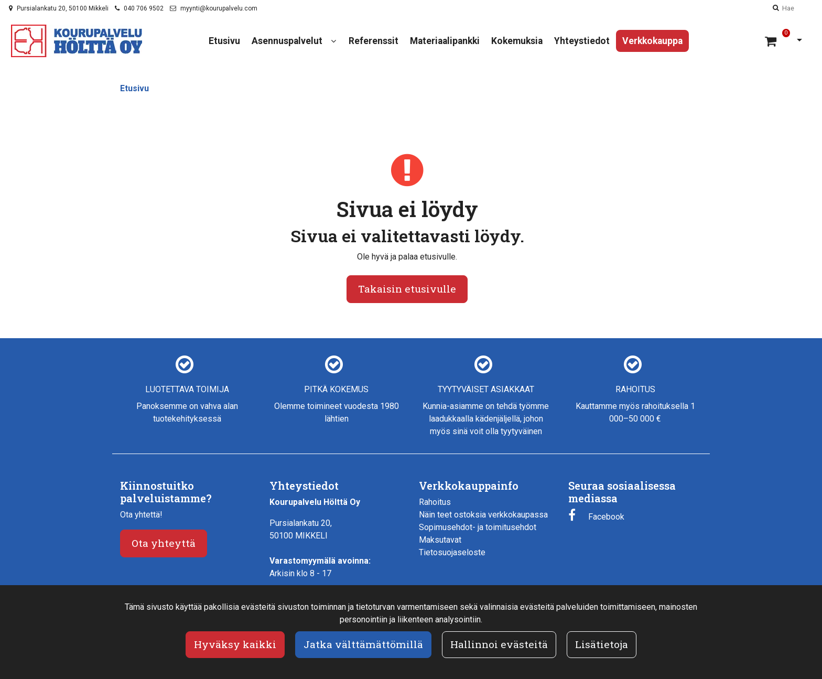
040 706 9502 (144, 8)
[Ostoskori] (772, 40)
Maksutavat (440, 540)
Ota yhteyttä (164, 542)
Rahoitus (435, 502)
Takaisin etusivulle (407, 288)
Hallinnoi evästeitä (499, 644)
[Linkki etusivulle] (76, 41)
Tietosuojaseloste (452, 552)
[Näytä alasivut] (333, 41)
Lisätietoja (601, 644)
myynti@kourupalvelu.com (218, 8)
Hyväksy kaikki (235, 644)
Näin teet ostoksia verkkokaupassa (483, 515)
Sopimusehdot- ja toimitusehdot (477, 527)
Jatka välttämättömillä (363, 644)
